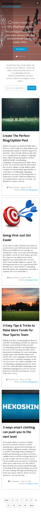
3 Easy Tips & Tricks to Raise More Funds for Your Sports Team (19, 330)
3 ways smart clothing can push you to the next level (19, 432)
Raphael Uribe (32, 280)
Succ (31, 505)
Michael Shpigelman (30, 190)
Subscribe (32, 88)
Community (13, 481)
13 (20, 505)
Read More (20, 49)
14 (25, 505)
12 (14, 505)
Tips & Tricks (13, 187)
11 (8, 505)
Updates (16, 22)
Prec (6, 500)
